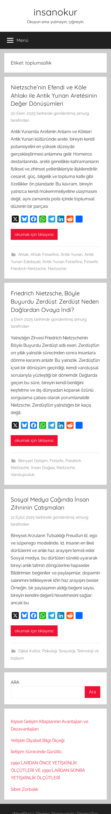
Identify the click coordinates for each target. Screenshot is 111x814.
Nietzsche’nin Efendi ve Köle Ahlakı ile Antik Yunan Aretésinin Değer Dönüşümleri (54, 96)
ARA (15, 682)
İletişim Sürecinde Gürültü (36, 751)
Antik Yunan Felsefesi (62, 261)
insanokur (55, 12)
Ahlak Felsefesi (45, 254)
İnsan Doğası (43, 467)
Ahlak (23, 254)
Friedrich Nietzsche (28, 268)
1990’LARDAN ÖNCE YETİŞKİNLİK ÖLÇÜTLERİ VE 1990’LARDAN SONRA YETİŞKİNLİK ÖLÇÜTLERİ (48, 770)
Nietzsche (57, 268)
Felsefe (91, 261)
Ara (92, 691)
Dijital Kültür (29, 651)
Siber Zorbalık (24, 789)
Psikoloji (49, 651)
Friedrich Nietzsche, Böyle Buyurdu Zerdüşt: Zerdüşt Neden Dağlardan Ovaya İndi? (55, 301)
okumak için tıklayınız (34, 234)
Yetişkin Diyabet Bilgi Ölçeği (37, 740)
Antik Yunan (72, 254)
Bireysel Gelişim (33, 460)
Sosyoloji (67, 651)
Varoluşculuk (23, 474)
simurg (82, 113)
